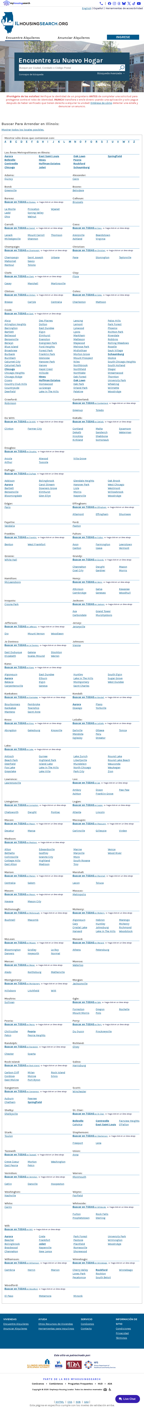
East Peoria (11, 1165)
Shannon (33, 238)
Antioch (9, 756)
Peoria (77, 159)
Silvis (54, 1076)
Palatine (78, 391)
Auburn (9, 1098)
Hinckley (78, 436)
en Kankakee (21, 697)
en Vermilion (21, 1177)
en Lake (19, 749)
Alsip (8, 320)
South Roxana (81, 860)
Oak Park (78, 384)
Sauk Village (115, 350)
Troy (75, 864)
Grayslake (10, 771)
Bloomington (13, 949)
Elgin (42, 331)
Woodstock (126, 931)
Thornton (113, 376)
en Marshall (89, 876)
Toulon (9, 1136)
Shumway (125, 514)
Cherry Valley (80, 1269)
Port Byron (34, 1079)
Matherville (58, 972)
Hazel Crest (46, 369)
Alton (8, 849)
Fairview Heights (129, 1120)
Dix (7, 633)
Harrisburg (79, 1065)
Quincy (9, 178)
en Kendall (88, 697)
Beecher (9, 1240)
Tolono (32, 264)
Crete (42, 1236)
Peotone (78, 1240)
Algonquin (11, 674)
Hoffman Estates (49, 163)
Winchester (79, 1091)
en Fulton (88, 537)
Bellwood (10, 335)
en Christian (89, 250)
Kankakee (10, 708)
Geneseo (101, 592)
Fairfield (78, 1195)
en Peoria (20, 1024)
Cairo (76, 178)
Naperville (79, 495)
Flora (76, 276)
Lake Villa (44, 771)
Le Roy (55, 949)
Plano (99, 704)
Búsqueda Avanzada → (111, 73)
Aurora (9, 156)
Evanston (44, 339)
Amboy (77, 789)
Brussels (78, 202)
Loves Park (79, 1273)
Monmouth (79, 1176)
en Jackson (89, 604)
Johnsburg (102, 927)
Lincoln (100, 812)
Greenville (11, 190)
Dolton (43, 324)
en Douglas (21, 452)
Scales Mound (36, 655)
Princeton (33, 209)
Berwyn (9, 342)
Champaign (12, 257)
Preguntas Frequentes (80, 1383)
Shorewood (80, 1251)
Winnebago (126, 1269)
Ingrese (123, 37)
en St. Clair (88, 1114)
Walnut (32, 216)
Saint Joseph (35, 257)
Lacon (76, 882)
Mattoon (101, 301)
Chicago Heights (15, 372)
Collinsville (11, 856)
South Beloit (103, 1277)
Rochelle (124, 1009)
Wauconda (114, 763)
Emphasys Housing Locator (62, 1389)
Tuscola (43, 462)
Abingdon (10, 730)
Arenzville (78, 235)
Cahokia (77, 1124)
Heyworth (33, 953)
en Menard (88, 943)
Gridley (32, 949)
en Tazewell (21, 1155)
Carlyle (32, 301)
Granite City (46, 856)
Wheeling (113, 384)
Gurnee (43, 756)
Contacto (86, 1328)
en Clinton (20, 295)
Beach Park (11, 760)
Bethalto (10, 853)
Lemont (78, 324)
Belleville (10, 159)
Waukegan (114, 767)
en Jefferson (21, 627)
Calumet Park (13, 365)
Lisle (76, 488)
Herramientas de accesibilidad (124, 8)
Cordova (10, 1076)
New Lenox (45, 1251)
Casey (8, 283)
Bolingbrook (46, 480)
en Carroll (20, 228)
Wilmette (113, 387)
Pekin (8, 1035)
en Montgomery (22, 984)
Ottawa (100, 730)
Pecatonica (79, 1277)
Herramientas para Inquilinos (56, 1328)
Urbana (55, 257)
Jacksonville (80, 983)
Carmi (8, 1207)
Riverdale (113, 335)
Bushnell (10, 919)
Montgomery (81, 681)
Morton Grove (81, 354)
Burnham (10, 358)
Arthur (8, 462)
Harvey (43, 365)
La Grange (45, 387)
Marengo (124, 919)
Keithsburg (34, 972)
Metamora (45, 1295)
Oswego (77, 708)
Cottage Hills (12, 860)
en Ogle (87, 1002)
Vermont (124, 548)
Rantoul (9, 264)
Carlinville (79, 830)
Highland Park (47, 760)
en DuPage (20, 474)
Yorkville (101, 708)
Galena (32, 652)
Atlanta (77, 812)
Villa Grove (79, 458)
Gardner (100, 570)
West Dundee (116, 681)
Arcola (8, 458)
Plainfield (79, 1243)
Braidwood (11, 1247)
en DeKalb (88, 422)
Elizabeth (10, 655)
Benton (9, 544)
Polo (98, 1012)
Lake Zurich (80, 756)
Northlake (79, 372)
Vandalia (10, 525)
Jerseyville (79, 626)
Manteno (10, 711)
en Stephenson (90, 1136)
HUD (100, 1383)
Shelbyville (11, 1113)
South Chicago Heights (122, 361)
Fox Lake (10, 767)
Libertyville (80, 760)
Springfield (115, 156)
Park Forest (115, 324)
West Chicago (116, 484)
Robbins (113, 339)
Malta (99, 428)
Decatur (9, 830)
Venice (112, 849)
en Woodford (21, 1289)
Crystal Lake (80, 927)
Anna (75, 1154)
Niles (76, 361)
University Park (117, 380)
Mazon (123, 566)
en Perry (87, 1024)
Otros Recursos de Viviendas (55, 1323)
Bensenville (11, 339)
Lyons (76, 331)
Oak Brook (114, 480)
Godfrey (43, 853)
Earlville (77, 730)
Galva (99, 589)
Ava (75, 611)
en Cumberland (90, 403)
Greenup (78, 410)
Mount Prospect (83, 358)
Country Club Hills (16, 384)
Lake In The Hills (49, 391)
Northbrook (80, 365)
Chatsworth (11, 812)
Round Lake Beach (119, 760)
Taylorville (125, 257)
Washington (58, 1161)
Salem (31, 882)
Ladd (8, 212)
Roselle (112, 346)
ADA (110, 1383)
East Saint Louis (49, 156)
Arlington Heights (15, 324)
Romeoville (80, 1247)
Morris (77, 491)
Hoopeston (57, 1183)
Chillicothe (11, 1031)
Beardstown (103, 235)
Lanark (9, 235)
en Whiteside (89, 1207)
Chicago (10, 167)
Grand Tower (103, 611)
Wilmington (115, 1240)
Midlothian (80, 350)
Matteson (79, 339)
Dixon (99, 789)
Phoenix (112, 328)
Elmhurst (44, 335)
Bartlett (9, 331)
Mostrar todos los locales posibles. (23, 129)
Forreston (78, 1009)
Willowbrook (115, 491)
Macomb (33, 919)
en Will (19, 1229)
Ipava (99, 548)
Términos (121, 1337)
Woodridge (114, 391)
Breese (9, 301)
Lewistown (125, 544)
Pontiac (55, 812)
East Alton (11, 864)
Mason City (34, 901)
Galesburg (34, 730)
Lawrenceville (13, 782)
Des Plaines (46, 320)
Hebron (100, 919)
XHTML (59, 1401)
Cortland (78, 428)
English (86, 8)
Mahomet (10, 261)
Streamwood (115, 372)
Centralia (56, 301)
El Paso (9, 1295)
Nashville (10, 1195)
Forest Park (46, 350)
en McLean (20, 943)
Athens (77, 949)
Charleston (79, 301)
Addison (10, 480)
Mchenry (124, 923)
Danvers (9, 953)
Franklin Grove (104, 793)
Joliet (42, 167)
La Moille (10, 209)
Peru (98, 734)
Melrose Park (81, 346)
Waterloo (78, 965)
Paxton (77, 525)
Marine (77, 849)
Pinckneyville (104, 1031)
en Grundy (88, 560)
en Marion (20, 876)
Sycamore (125, 428)
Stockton (56, 652)
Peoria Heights (36, 1035)
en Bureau (20, 202)
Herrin (31, 1269)
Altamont (78, 514)
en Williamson (22, 1263)
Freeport (78, 1143)
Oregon (100, 1009)
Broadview (11, 350)
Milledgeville (13, 238)
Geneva (43, 685)
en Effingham (90, 507)
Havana (9, 901)
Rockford (79, 163)
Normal (55, 953)
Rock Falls (102, 1214)
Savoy (31, 261)
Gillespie (101, 830)
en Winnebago (90, 1263)
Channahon (79, 566)
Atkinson (78, 589)
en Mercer (20, 965)
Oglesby (77, 737)
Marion (55, 1269)
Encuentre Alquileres (23, 38)
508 (78, 1401)
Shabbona (102, 436)
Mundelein (80, 763)
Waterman (125, 432)
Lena (98, 1143)
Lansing (78, 320)
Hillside (43, 372)
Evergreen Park (48, 342)
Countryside (12, 387)
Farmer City (35, 428)
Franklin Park (47, 354)
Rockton (101, 1273)
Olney (76, 1046)
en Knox (19, 723)
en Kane (19, 667)
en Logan (88, 805)
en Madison (21, 842)
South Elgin (115, 674)
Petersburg (102, 949)
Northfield (79, 369)
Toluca (100, 882)
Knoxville (56, 730)
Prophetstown (81, 1217)
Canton (77, 548)
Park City (78, 771)
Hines (42, 159)
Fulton (77, 1214)
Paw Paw (124, 789)
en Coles (87, 295)
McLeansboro (13, 582)
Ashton (77, 793)
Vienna (77, 645)
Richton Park (115, 331)
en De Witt (20, 422)
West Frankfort (36, 544)
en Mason (20, 894)
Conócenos (87, 1323)
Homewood (46, 384)
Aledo (8, 972)
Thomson (56, 235)
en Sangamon (22, 1092)
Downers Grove (48, 488)
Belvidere (78, 190)
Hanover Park (47, 361)
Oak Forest (79, 376)
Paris (8, 507)
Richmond (125, 927)
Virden (123, 830)
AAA (86, 1401)
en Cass (87, 228)
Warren (55, 655)
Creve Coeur (12, 1161)
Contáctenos (56, 1383)
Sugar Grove (115, 678)
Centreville (11, 163)
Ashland (77, 238)
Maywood (79, 342)
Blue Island (11, 346)
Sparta (32, 1053)
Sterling (100, 1217)
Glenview (44, 358)
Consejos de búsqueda (31, 74)
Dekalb (77, 432)
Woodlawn (57, 633)
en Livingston (22, 805)
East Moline (12, 1079)
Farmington (103, 544)
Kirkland (78, 439)
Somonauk (102, 439)
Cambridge (79, 592)
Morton (32, 1161)
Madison (44, 864)
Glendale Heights (83, 480)
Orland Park (80, 387)
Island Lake (46, 763)
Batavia (9, 681)
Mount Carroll (36, 235)
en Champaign (22, 250)
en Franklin (21, 537)
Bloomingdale (13, 495)
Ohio (7, 216)
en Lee (86, 783)
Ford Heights (47, 346)
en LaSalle (88, 723)
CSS (70, 1401)
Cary (75, 923)
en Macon (20, 824)
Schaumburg (81, 167)
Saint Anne (34, 711)
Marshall (33, 283)
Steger (112, 369)
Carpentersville (14, 685)
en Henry (88, 582)
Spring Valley (35, 212)
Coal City (78, 570)
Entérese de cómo (101, 103)
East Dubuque (13, 652)
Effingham (102, 514)
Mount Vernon (36, 633)
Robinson (10, 403)
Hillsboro (10, 990)
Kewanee (124, 589)
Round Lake (115, 756)
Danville (33, 1183)
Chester (9, 1053)
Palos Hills (114, 320)
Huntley (78, 674)
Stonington (102, 257)
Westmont (114, 488)
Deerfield (10, 391)
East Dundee (46, 328)
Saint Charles (81, 685)
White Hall (11, 559)
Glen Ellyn (45, 495)
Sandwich (101, 432)
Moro (76, 856)
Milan (31, 1072)
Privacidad (122, 1333)
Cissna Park (12, 604)
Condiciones (123, 1328)
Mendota (78, 734)
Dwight (100, 566)
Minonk (78, 1295)
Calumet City (12, 361)
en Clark (19, 276)
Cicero (8, 380)
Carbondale (80, 615)
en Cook (19, 314)
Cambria (10, 1269)
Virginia (100, 238)
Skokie (112, 358)
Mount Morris (81, 1012)
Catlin (8, 1183)
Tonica (123, 730)
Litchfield (33, 990)
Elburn (43, 678)
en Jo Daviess (22, 645)
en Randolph (21, 1047)
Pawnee (32, 1098)
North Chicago (82, 767)
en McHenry (89, 913)
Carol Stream (47, 484)
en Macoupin (89, 824)
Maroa (31, 830)
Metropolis (79, 894)
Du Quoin (78, 1031)
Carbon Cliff (12, 1072)
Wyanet (55, 209)
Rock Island (58, 1072)
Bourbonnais (12, 704)
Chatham (10, 1102)
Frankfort (44, 1240)
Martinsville (58, 283)
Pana (75, 257)
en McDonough (22, 913)
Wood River (115, 853)
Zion (110, 771)
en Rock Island (22, 1066)
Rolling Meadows (118, 342)
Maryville (78, 853)
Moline (32, 1076)
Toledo (100, 410)
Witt (53, 990)
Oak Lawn (79, 156)
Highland (44, 860)
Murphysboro (104, 615)
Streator (100, 737)
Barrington (11, 328)
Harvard (77, 931)
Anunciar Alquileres (74, 38)
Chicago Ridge (13, 376)
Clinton (9, 428)
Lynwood (78, 328)
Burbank (10, 354)
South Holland (116, 365)
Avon (75, 544)
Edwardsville (47, 849)
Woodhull (125, 592)
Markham (79, 335)
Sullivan (9, 1002)
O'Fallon (124, 1124)
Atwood (43, 458)
